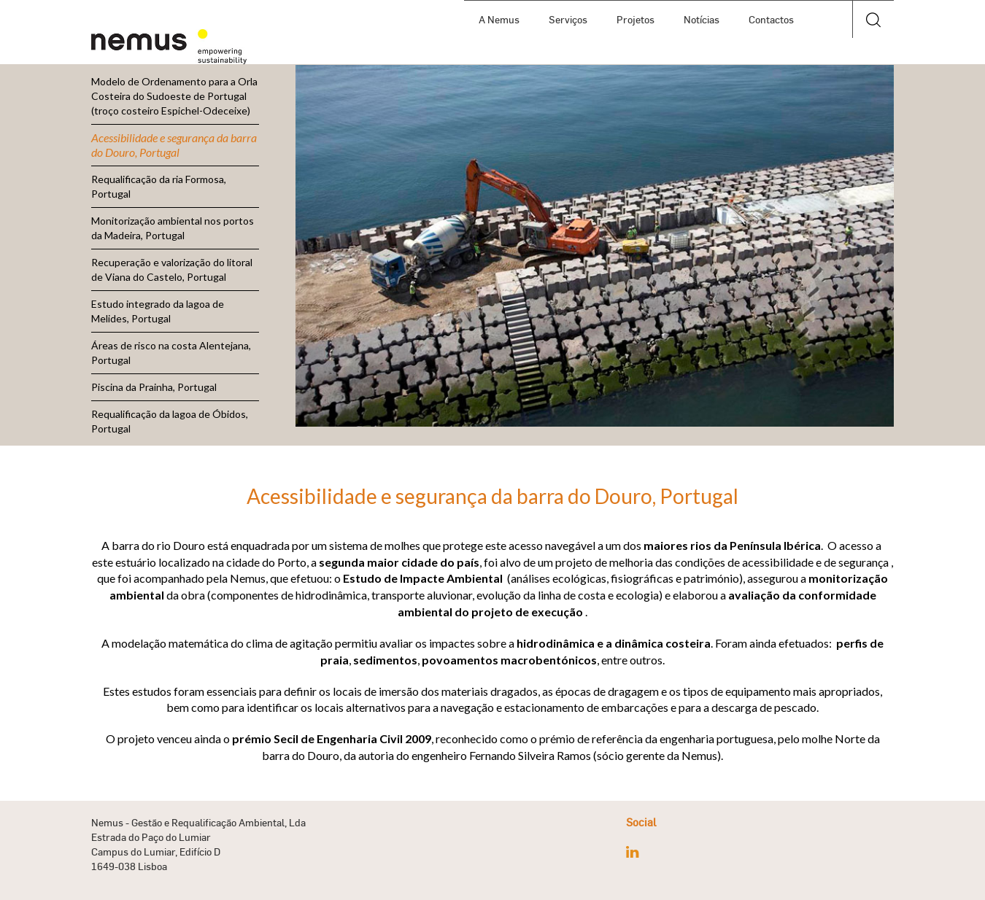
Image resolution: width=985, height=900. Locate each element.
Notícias (701, 19)
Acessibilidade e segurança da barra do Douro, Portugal (174, 145)
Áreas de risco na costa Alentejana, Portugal (171, 352)
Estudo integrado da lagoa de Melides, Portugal (157, 311)
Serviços (568, 19)
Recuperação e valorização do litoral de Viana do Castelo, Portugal (171, 269)
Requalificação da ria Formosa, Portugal (158, 186)
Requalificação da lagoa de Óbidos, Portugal (169, 421)
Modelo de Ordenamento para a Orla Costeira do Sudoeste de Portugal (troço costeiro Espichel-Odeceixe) (174, 96)
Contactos (771, 19)
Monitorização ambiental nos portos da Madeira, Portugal (172, 227)
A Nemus (499, 19)
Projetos (635, 19)
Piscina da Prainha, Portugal (154, 387)
